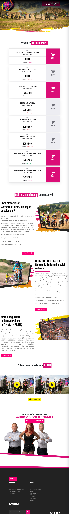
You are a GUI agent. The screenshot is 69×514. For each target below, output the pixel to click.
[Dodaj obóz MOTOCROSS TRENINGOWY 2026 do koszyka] (53, 56)
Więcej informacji (28, 253)
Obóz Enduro (33, 495)
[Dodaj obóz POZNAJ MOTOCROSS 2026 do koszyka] (53, 90)
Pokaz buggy (12, 493)
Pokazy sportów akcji (14, 491)
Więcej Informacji (41, 309)
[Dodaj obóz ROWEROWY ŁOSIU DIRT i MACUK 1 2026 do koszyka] (53, 158)
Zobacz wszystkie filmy (34, 399)
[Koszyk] (54, 4)
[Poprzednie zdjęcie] (6, 15)
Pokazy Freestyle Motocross (16, 489)
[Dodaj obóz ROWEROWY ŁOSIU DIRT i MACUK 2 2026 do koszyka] (53, 174)
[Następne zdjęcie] (63, 15)
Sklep (31, 491)
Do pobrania (33, 498)
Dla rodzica (33, 496)
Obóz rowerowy (34, 493)
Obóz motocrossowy (35, 489)
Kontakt (13, 478)
